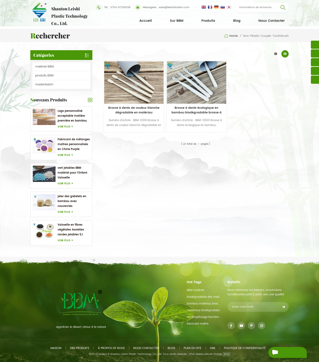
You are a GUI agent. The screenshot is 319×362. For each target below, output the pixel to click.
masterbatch (44, 84)
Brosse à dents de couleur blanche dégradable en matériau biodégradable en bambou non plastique (126, 99)
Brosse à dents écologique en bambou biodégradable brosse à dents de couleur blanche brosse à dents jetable (172, 99)
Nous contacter (271, 20)
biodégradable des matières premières (204, 297)
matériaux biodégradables (204, 310)
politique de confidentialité (245, 348)
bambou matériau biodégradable (204, 304)
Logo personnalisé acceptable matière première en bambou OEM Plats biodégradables (72, 116)
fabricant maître (198, 324)
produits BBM (44, 75)
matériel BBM (44, 66)
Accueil (145, 20)
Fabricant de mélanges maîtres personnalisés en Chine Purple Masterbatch (74, 144)
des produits (79, 348)
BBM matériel (195, 290)
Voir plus (66, 127)
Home (231, 36)
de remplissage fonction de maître (204, 317)
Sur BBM (177, 20)
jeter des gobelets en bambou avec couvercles (72, 201)
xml (212, 348)
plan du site (192, 348)
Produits (208, 20)
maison (55, 348)
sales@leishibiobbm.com (162, 7)
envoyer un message (280, 353)
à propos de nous (111, 348)
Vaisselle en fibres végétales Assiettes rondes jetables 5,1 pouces (71, 230)
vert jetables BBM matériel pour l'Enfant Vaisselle (72, 173)
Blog (236, 20)
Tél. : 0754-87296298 (113, 7)
